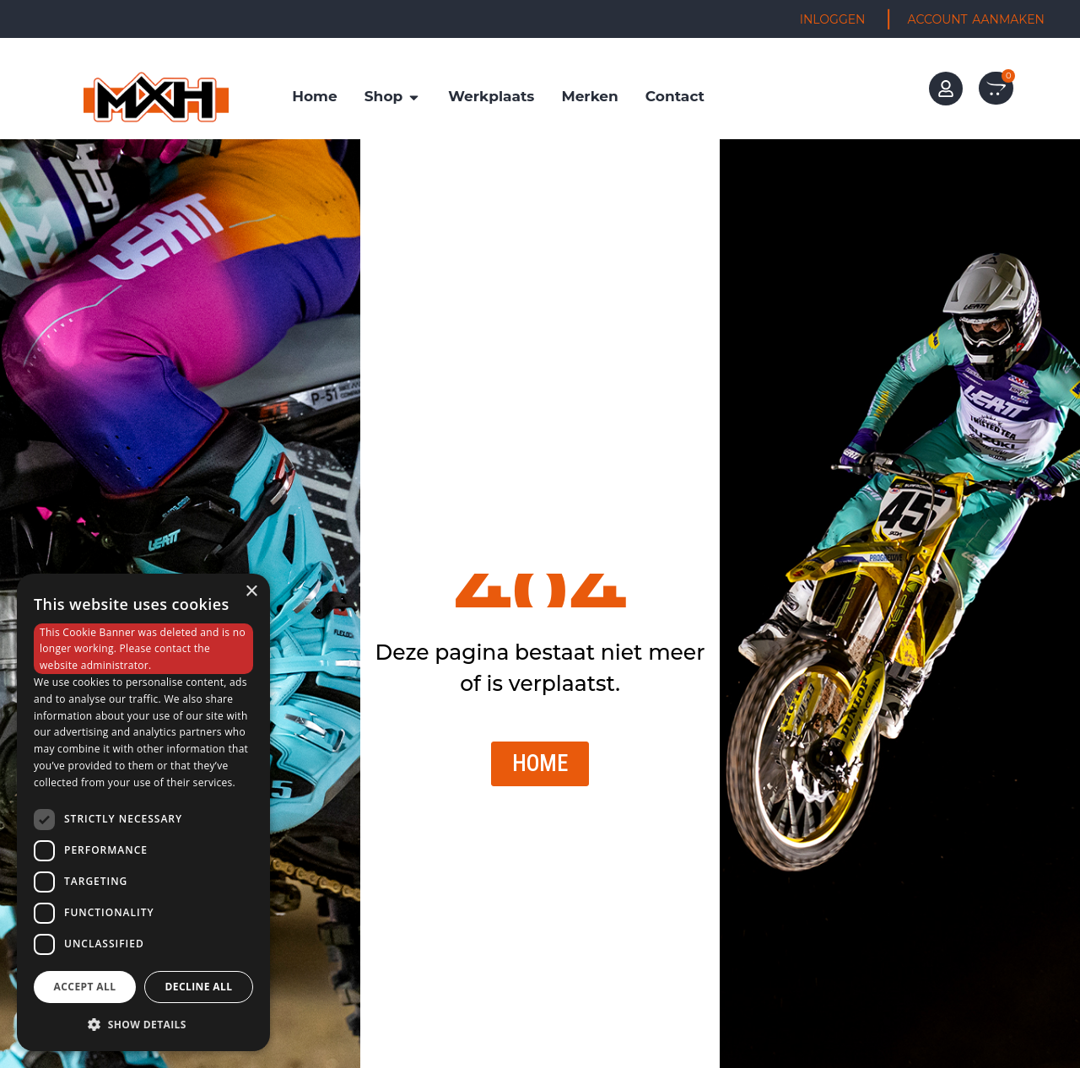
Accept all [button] (85, 986)
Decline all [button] (199, 986)
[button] (143, 1024)
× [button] (251, 591)
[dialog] (143, 812)
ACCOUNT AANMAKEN (976, 19)
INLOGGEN (833, 19)
